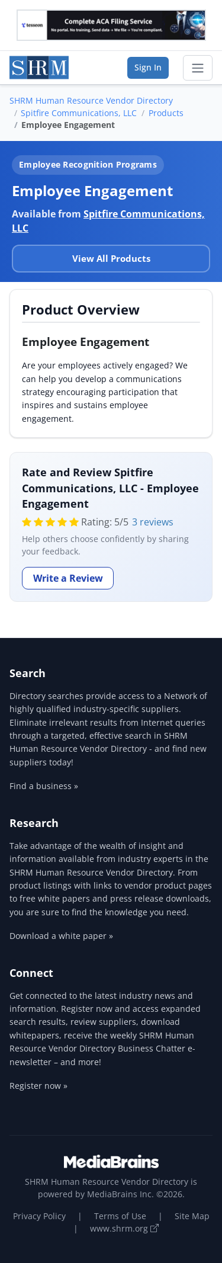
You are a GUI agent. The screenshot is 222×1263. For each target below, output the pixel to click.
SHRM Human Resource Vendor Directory (91, 100)
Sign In (148, 67)
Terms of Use (120, 1216)
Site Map (192, 1216)
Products (166, 112)
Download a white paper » (61, 935)
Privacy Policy (39, 1216)
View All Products (111, 258)
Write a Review (68, 578)
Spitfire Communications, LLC (79, 112)
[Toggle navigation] (198, 68)
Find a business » (43, 785)
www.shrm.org (124, 1228)
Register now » (38, 1085)
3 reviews (152, 521)
